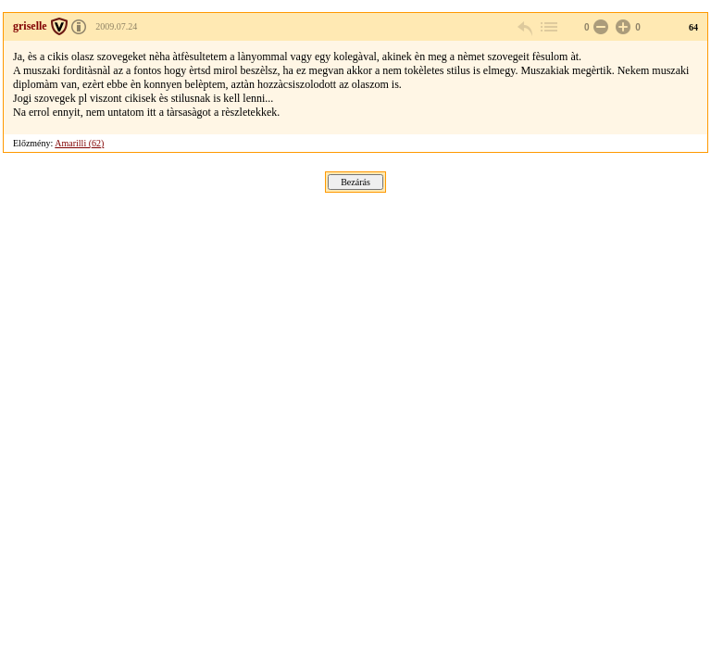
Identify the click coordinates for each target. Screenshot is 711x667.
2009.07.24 (116, 26)
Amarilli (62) (79, 143)
